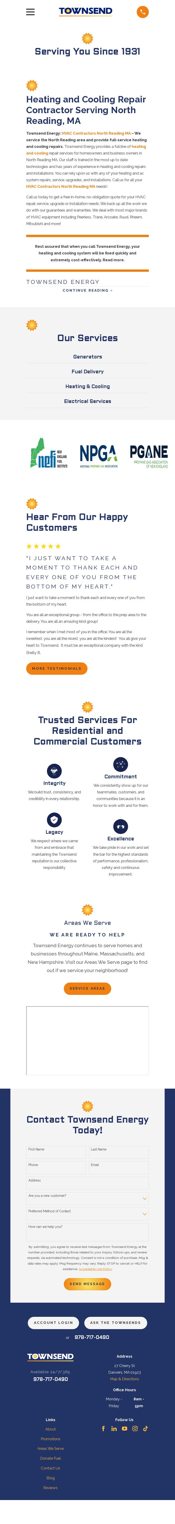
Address (34, 1184)
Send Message (87, 1288)
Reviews (50, 1512)
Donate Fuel (50, 1482)
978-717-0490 (92, 1361)
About (50, 1453)
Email (95, 1168)
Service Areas (87, 991)
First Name (36, 1153)
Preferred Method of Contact (49, 1215)
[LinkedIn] (114, 1452)
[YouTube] (124, 1452)
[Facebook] (103, 1452)
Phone (33, 1168)
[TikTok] (145, 1452)
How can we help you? (45, 1230)
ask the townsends (88, 1346)
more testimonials (60, 670)
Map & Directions (124, 1403)
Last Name (98, 1153)
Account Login (87, 1328)
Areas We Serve (50, 1472)
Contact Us (50, 1492)
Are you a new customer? (47, 1199)
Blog (50, 1502)
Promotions (50, 1463)
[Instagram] (135, 1452)
